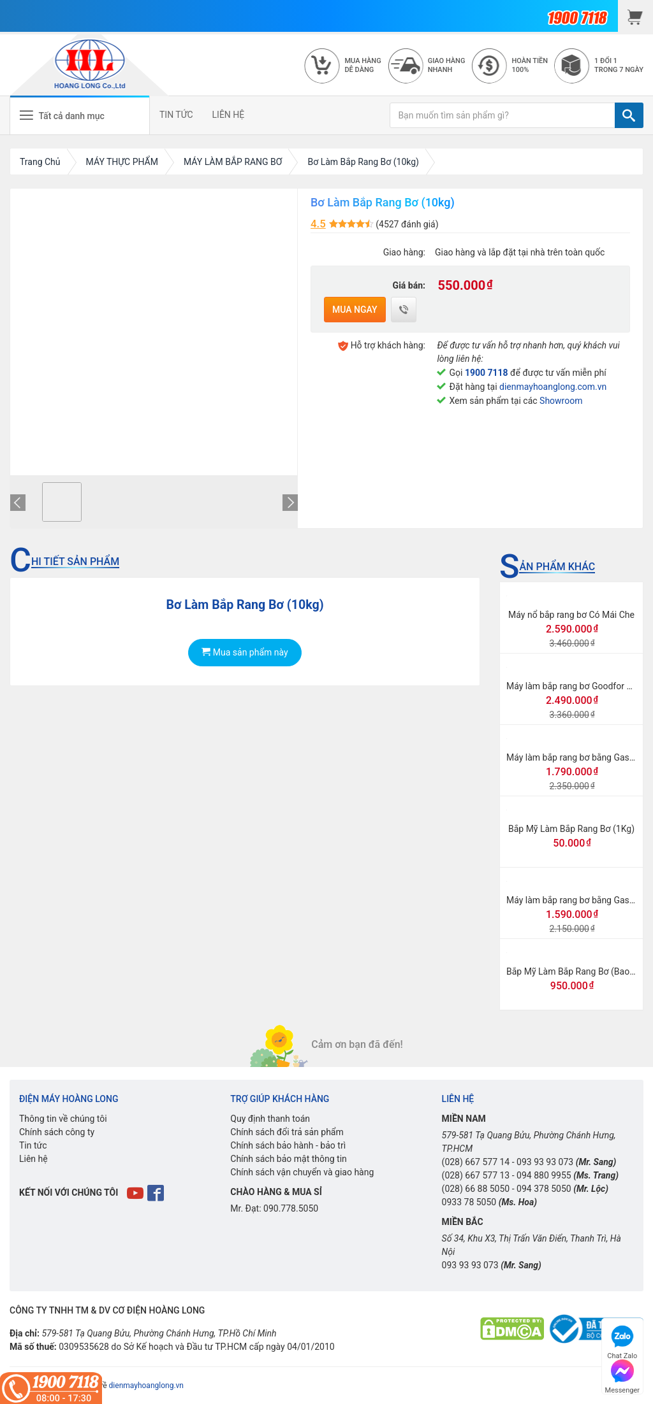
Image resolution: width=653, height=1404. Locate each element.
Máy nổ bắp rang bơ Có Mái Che (571, 615)
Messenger (622, 1375)
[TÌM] (629, 115)
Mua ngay (355, 309)
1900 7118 (486, 373)
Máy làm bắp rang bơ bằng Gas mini (577, 900)
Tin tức (33, 1145)
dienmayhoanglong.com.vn (552, 387)
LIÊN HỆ (228, 115)
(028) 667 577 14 (476, 1162)
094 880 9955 (544, 1175)
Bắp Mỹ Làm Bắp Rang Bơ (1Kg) (571, 829)
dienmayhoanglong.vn (146, 1385)
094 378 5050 (544, 1189)
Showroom (560, 401)
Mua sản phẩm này (245, 652)
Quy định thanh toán (270, 1119)
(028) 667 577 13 (476, 1175)
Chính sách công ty (56, 1132)
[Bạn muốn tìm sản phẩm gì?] (502, 115)
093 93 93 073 (545, 1162)
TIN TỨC (176, 115)
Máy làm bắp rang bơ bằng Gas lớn (574, 757)
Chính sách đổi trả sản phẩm (286, 1132)
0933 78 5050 (469, 1202)
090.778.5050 (290, 1208)
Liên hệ (33, 1159)
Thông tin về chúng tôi (63, 1119)
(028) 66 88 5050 (476, 1189)
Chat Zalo (622, 1340)
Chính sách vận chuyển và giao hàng (302, 1172)
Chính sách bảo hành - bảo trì (288, 1145)
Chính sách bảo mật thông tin (288, 1159)
